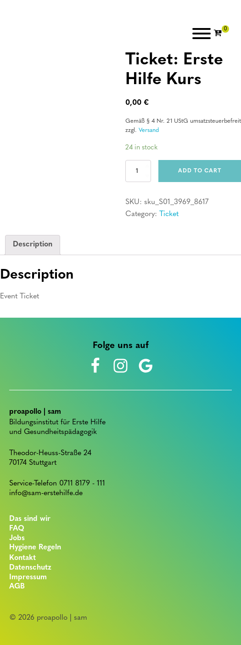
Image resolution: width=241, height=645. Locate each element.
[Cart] (221, 33)
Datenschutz (30, 567)
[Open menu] (201, 33)
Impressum (28, 577)
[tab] (32, 245)
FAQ (16, 528)
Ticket (169, 214)
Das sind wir (29, 519)
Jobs (17, 538)
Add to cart (199, 171)
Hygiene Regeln (35, 547)
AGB (17, 586)
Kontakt (22, 558)
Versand (149, 130)
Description (32, 244)
